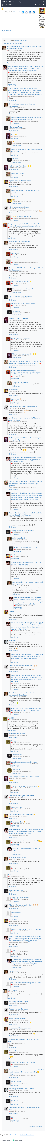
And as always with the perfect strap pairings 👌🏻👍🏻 (25, 211)
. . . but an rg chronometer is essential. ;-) (25, 542)
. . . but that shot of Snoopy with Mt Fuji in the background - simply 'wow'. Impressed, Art (23, 246)
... (10, 98)
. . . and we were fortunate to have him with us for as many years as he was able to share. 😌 (26, 1033)
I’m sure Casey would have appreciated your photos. (26, 393)
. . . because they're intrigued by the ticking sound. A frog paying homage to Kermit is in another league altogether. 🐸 (26, 701)
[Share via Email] (34, 12)
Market (15, 2)
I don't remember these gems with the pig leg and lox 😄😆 (26, 1056)
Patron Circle (14, 1135)
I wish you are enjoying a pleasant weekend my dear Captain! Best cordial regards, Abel (26, 634)
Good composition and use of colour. (21, 184)
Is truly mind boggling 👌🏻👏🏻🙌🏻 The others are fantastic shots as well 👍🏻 (23, 411)
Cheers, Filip (15, 790)
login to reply (6, 31)
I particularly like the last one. (18, 923)
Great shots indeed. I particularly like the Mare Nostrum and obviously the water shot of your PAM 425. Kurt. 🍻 (25, 646)
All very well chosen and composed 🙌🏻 (21, 669)
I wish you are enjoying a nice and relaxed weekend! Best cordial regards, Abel (24, 686)
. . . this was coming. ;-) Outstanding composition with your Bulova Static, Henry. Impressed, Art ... (26, 976)
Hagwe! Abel (13, 944)
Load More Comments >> (36, 1126)
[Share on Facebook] (26, 12)
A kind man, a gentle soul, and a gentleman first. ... (25, 995)
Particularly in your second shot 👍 (20, 1022)
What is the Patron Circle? (27, 1135)
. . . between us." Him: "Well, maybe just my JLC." (25, 861)
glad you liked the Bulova (19, 954)
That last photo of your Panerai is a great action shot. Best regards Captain (26, 616)
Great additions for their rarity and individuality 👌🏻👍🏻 (26, 1013)
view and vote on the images (13, 43)
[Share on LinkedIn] (30, 12)
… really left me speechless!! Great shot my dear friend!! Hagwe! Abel (25, 275)
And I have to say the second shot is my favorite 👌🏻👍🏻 (25, 800)
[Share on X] (23, 12)
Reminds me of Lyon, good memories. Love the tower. (24, 1093)
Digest (21, 2)
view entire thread (20, 40)
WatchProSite (7, 2)
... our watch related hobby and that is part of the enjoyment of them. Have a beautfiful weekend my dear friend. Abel (27, 505)
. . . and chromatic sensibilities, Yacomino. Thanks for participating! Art (26, 111)
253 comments (16, 12)
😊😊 (11, 780)
